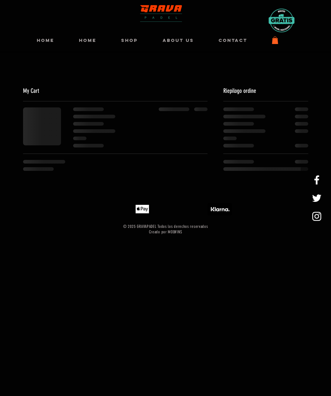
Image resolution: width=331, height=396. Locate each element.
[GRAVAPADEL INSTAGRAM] (317, 216)
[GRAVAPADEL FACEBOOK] (317, 180)
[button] (275, 40)
